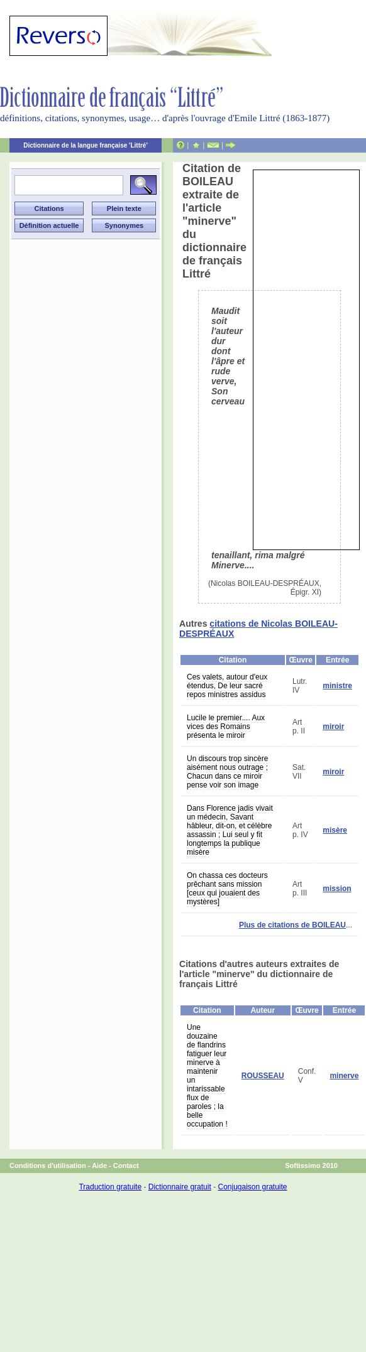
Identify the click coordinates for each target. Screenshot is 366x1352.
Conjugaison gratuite (252, 1186)
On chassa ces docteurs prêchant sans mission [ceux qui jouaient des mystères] (227, 888)
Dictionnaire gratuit (179, 1186)
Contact (126, 1165)
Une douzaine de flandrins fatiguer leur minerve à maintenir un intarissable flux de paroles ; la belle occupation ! (207, 1075)
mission (337, 888)
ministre (337, 685)
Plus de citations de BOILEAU (292, 925)
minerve (344, 1075)
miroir (333, 726)
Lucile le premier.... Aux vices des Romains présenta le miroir (226, 726)
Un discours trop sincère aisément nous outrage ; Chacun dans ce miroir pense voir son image (227, 771)
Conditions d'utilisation (47, 1165)
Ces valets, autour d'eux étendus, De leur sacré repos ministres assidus (227, 686)
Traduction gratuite (110, 1186)
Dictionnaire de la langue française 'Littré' (85, 145)
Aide (99, 1165)
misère (335, 830)
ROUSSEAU (262, 1075)
